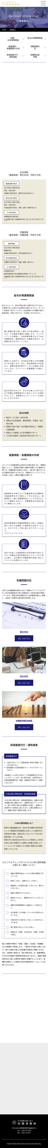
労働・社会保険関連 (13, 39)
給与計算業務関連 (35, 38)
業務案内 (13, 30)
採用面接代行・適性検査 (13, 56)
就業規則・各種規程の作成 (13, 47)
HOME (4, 30)
